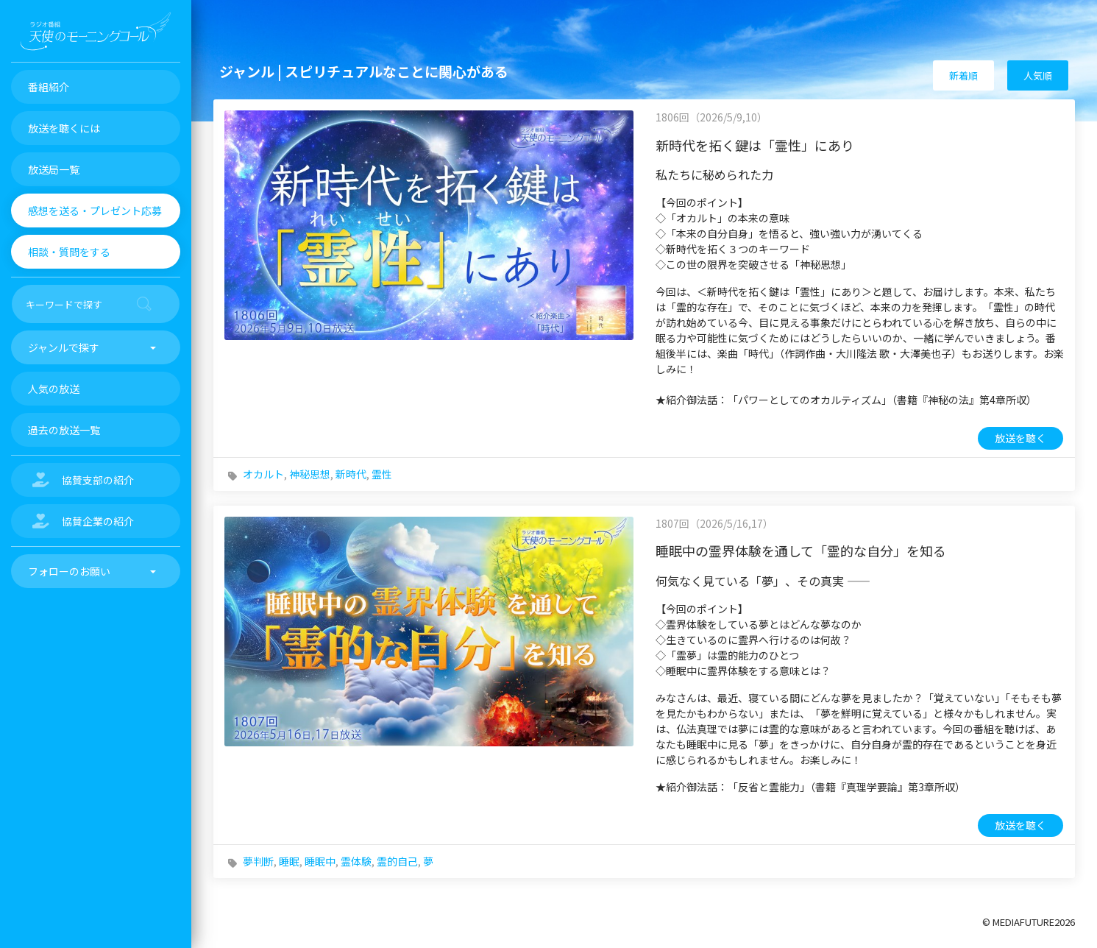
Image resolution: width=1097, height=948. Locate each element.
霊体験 (356, 861)
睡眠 (289, 861)
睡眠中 (320, 861)
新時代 (351, 474)
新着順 (963, 75)
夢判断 (258, 861)
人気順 (1037, 75)
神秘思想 (309, 474)
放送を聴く (1020, 438)
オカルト (263, 474)
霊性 (382, 474)
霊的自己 (397, 861)
